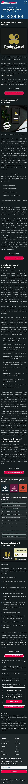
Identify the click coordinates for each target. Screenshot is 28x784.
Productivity (4, 754)
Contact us (4, 84)
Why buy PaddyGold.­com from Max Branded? (12, 661)
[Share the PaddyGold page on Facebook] (8, 16)
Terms (17, 749)
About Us (17, 744)
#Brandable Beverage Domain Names (11, 505)
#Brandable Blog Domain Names (10, 508)
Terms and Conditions (14, 697)
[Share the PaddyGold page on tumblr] (15, 16)
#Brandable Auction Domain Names (10, 527)
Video (2, 752)
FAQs (16, 746)
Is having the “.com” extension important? (11, 674)
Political (3, 746)
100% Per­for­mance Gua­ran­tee (10, 447)
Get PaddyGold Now (10, 655)
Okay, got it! (14, 701)
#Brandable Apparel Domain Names (10, 502)
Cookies (17, 754)
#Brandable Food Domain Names (10, 533)
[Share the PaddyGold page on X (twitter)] (12, 16)
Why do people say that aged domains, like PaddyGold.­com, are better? (12, 667)
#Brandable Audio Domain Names (10, 530)
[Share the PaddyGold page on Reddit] (22, 16)
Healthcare (4, 744)
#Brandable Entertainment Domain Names (12, 514)
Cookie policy (9, 696)
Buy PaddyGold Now (10, 93)
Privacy (17, 752)
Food (2, 749)
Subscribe (14, 771)
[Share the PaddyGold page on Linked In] (19, 16)
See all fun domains (5, 494)
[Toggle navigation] (25, 2)
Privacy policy (16, 696)
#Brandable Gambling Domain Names (11, 517)
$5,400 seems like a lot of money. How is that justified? (12, 685)
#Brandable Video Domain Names (10, 520)
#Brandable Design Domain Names (10, 511)
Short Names (5, 741)
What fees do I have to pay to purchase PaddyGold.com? (11, 679)
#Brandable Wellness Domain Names (11, 523)
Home (17, 741)
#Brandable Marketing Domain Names (11, 536)
